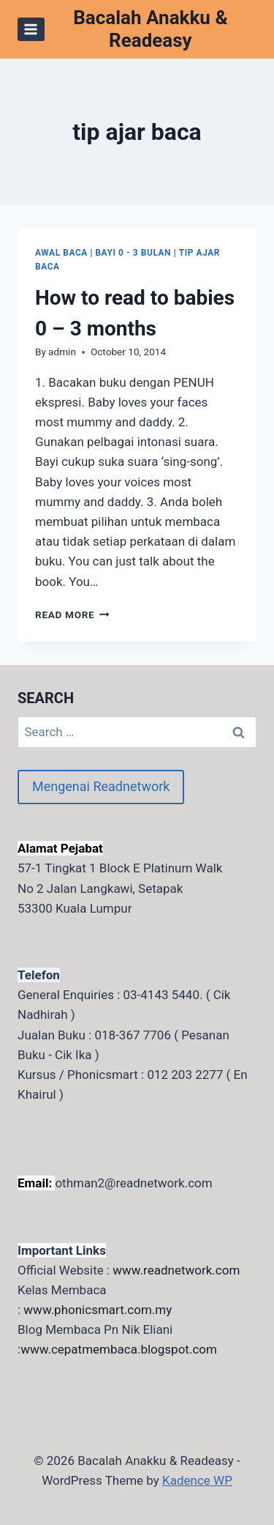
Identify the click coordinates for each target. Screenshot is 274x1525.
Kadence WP (197, 1480)
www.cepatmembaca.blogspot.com (118, 1349)
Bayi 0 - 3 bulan (133, 253)
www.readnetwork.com (176, 1270)
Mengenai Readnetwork (101, 786)
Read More (72, 614)
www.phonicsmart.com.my (97, 1309)
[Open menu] (31, 29)
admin (62, 351)
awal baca (61, 253)
